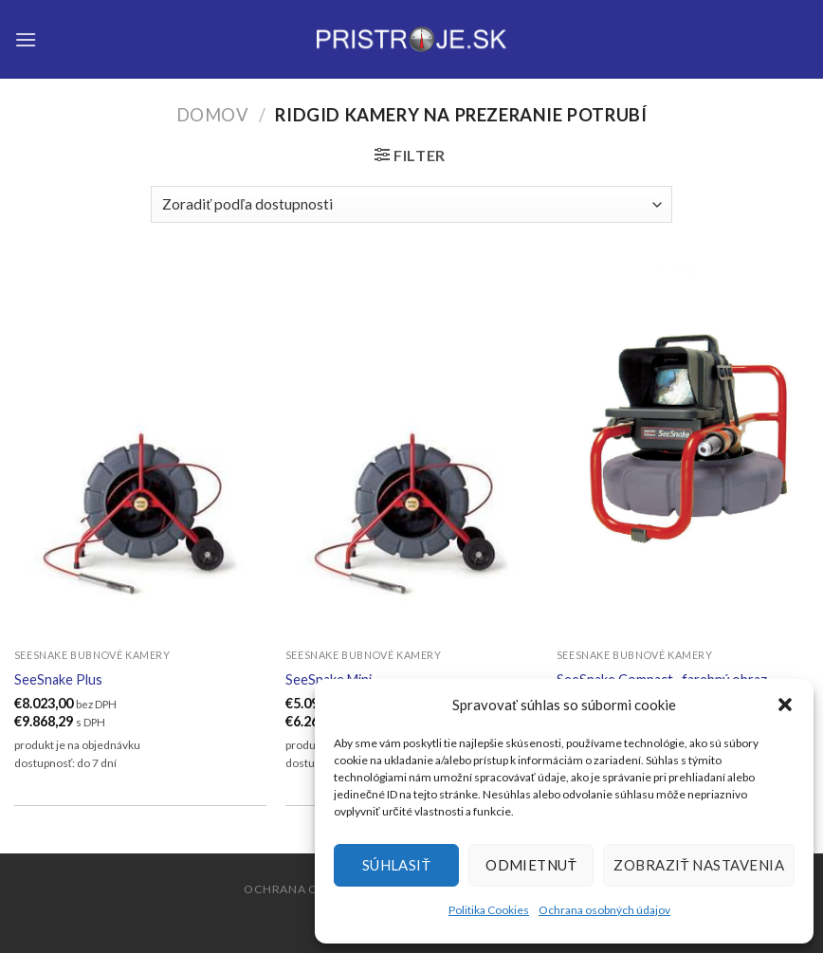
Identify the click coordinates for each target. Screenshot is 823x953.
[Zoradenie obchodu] (411, 204)
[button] (785, 704)
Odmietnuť (530, 864)
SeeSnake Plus (58, 679)
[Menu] (25, 39)
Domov (212, 114)
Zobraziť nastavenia (698, 864)
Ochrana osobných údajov (604, 910)
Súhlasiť (396, 864)
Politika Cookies (488, 910)
